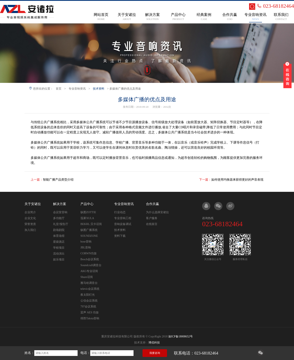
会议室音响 (60, 212)
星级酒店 (59, 241)
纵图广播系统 (89, 230)
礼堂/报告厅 (60, 224)
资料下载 (120, 235)
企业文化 (30, 218)
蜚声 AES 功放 (89, 312)
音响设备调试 (122, 224)
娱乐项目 (59, 259)
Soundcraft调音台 (90, 265)
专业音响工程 (122, 218)
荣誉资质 (30, 224)
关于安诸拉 (32, 204)
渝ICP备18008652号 (180, 336)
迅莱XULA (87, 218)
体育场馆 (59, 235)
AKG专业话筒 (89, 271)
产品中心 (87, 204)
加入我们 (30, 230)
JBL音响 (85, 247)
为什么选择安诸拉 (157, 212)
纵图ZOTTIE (88, 212)
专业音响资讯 (77, 88)
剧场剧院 (59, 230)
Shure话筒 (86, 277)
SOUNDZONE (89, 235)
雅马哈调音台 (89, 282)
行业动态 (120, 212)
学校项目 (59, 247)
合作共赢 (152, 204)
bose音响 (85, 241)
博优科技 (154, 342)
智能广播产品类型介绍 (58, 179)
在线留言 (151, 224)
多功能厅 (59, 218)
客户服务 (151, 218)
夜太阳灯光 (87, 294)
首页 (58, 88)
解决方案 (59, 204)
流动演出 (59, 253)
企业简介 (30, 212)
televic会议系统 (89, 288)
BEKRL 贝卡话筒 (91, 224)
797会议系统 (88, 306)
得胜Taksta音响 (89, 318)
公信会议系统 (89, 300)
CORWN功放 (88, 253)
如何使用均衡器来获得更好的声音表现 (237, 179)
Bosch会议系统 (89, 259)
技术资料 (98, 88)
